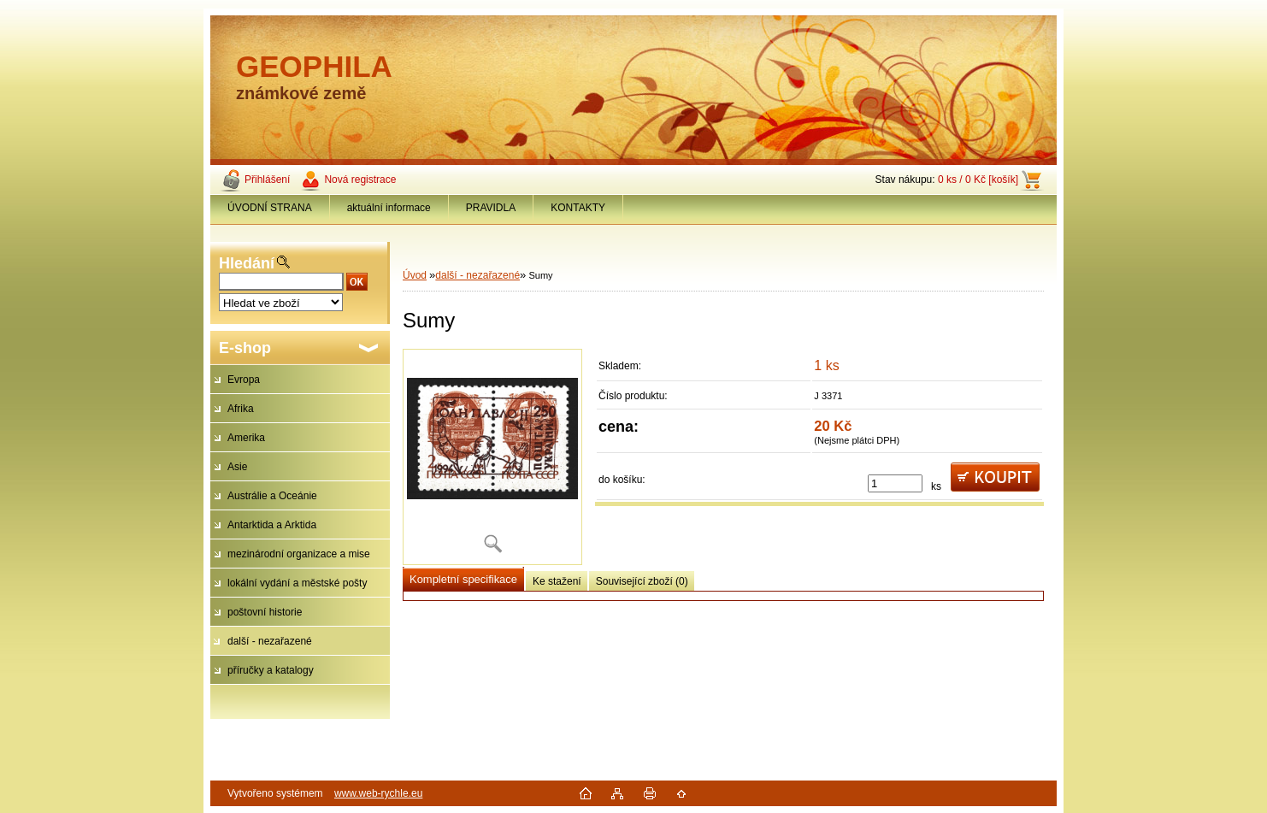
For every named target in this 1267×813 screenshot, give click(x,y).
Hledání (246, 263)
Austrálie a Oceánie (272, 496)
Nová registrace (360, 180)
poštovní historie (264, 612)
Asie (237, 467)
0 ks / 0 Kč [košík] (978, 180)
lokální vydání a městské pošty (297, 583)
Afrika (240, 409)
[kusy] (895, 483)
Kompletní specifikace (463, 579)
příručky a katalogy (270, 670)
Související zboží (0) (642, 581)
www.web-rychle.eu (378, 793)
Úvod (415, 275)
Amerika (246, 438)
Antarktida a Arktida (271, 525)
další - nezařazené (269, 641)
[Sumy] (492, 457)
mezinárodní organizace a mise (298, 554)
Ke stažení (557, 581)
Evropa (243, 380)
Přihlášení (267, 180)
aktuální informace (389, 208)
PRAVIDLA (491, 208)
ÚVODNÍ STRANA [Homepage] (269, 208)
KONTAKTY (578, 208)
